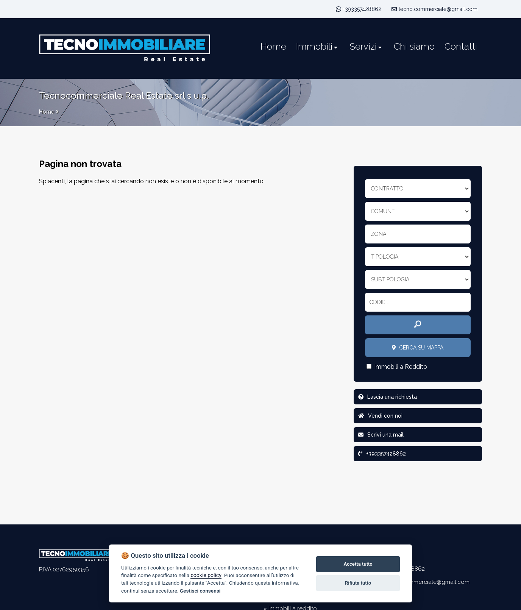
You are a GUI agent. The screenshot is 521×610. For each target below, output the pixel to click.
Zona (378, 234)
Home (46, 112)
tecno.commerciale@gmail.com (434, 9)
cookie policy (205, 575)
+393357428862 (362, 9)
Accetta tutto (357, 564)
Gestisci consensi (200, 591)
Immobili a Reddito (397, 366)
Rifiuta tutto (358, 583)
